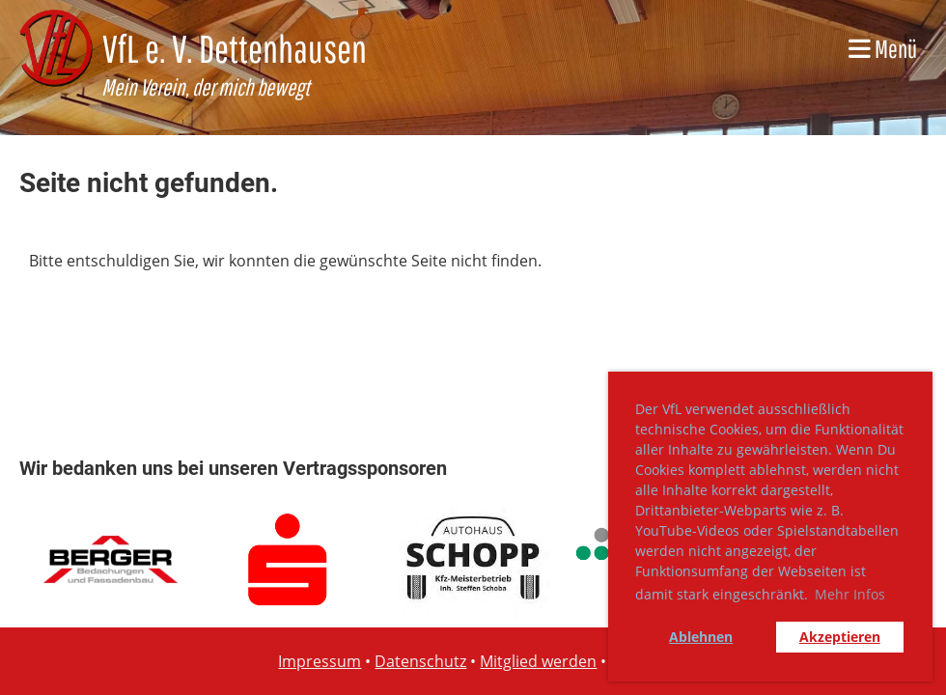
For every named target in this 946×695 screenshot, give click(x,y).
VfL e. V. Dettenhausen (234, 48)
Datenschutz (420, 661)
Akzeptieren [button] (839, 636)
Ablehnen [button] (701, 636)
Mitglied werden (538, 661)
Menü (883, 48)
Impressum (319, 661)
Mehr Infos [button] (850, 594)
